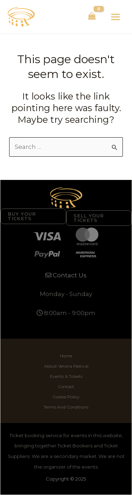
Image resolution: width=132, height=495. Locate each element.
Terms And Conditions (66, 407)
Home (66, 355)
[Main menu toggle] (115, 16)
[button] (33, 216)
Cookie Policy (66, 396)
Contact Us (70, 275)
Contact (66, 386)
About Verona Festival (66, 366)
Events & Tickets (66, 376)
